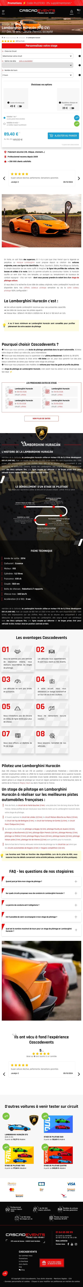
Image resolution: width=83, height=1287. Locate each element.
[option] (41, 221)
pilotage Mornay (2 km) (67, 832)
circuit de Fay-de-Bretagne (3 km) (20, 820)
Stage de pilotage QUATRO (55, 1165)
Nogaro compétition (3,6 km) (53, 848)
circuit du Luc (63, 844)
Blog (22, 1270)
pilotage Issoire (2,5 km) (62, 836)
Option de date (9, 61)
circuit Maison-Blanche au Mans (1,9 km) (61, 817)
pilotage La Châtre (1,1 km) (15, 836)
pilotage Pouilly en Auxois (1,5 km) (61, 829)
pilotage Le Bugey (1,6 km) (35, 829)
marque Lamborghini (26, 262)
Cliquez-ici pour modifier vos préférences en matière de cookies (55, 1281)
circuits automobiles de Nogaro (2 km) (23, 848)
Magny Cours (25, 783)
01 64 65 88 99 (64, 1232)
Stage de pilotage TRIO (15, 1165)
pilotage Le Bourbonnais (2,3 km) (18, 832)
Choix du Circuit (9, 51)
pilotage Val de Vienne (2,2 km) (33, 839)
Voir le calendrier (25, 61)
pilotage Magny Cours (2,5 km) (39, 836)
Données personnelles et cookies (17, 1281)
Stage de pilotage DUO (53, 1137)
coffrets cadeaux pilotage (35, 287)
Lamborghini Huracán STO (16, 1134)
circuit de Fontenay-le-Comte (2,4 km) (52, 820)
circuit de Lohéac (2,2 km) (32, 817)
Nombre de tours (10, 70)
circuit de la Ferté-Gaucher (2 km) (31, 805)
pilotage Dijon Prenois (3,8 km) (45, 832)
